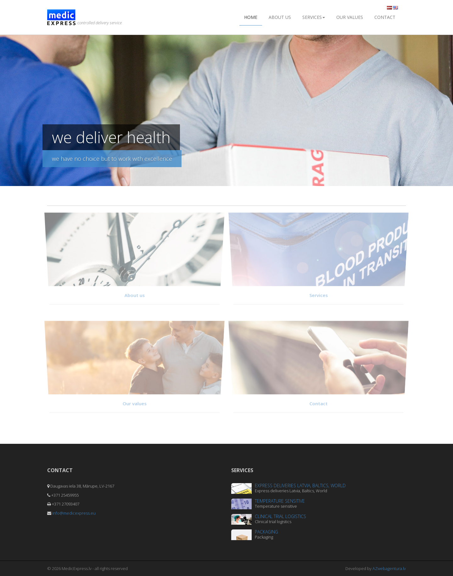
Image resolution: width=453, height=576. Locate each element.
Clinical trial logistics (280, 516)
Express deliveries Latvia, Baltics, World (300, 485)
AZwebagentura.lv (389, 568)
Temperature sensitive (280, 501)
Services (313, 17)
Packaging (266, 532)
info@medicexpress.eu (74, 513)
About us (280, 17)
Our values (349, 17)
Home (250, 17)
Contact (384, 17)
